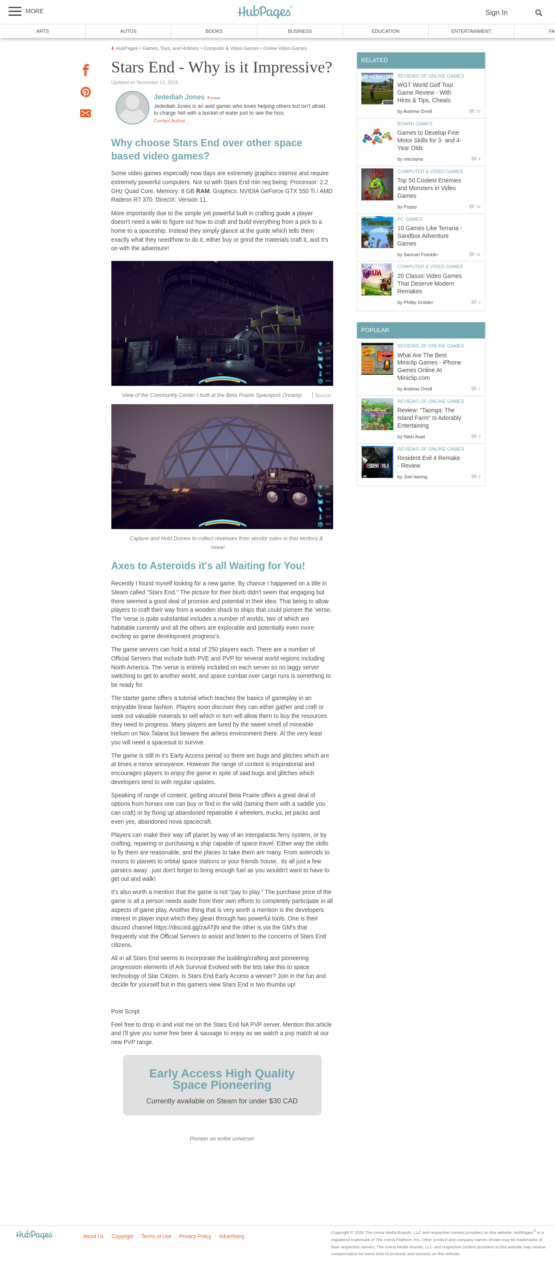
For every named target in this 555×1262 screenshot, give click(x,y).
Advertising (231, 1236)
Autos (128, 31)
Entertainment (471, 31)
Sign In (496, 13)
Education (385, 31)
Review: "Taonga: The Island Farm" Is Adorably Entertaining (430, 418)
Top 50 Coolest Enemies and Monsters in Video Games (430, 188)
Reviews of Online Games (431, 75)
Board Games (415, 123)
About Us (93, 1236)
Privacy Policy (195, 1236)
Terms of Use (156, 1236)
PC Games (410, 219)
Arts (42, 31)
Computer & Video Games (430, 171)
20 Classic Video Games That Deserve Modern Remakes (430, 284)
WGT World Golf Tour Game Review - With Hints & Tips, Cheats (425, 93)
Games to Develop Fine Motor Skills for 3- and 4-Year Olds (430, 140)
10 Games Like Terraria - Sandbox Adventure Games (430, 236)
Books (214, 31)
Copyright (123, 1236)
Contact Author (170, 120)
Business (300, 31)
